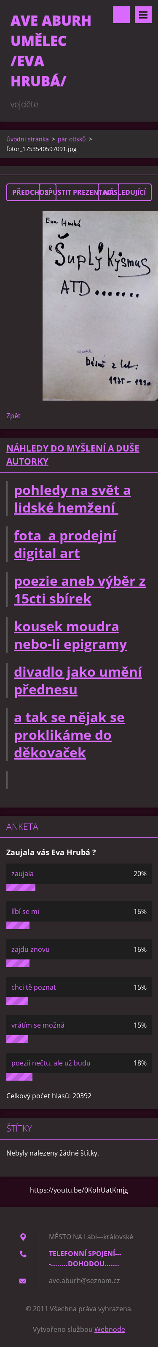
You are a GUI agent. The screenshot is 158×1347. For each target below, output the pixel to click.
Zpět (13, 415)
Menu (143, 14)
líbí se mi (25, 911)
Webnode (109, 1329)
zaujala (22, 873)
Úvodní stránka (27, 139)
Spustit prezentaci (79, 192)
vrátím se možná (37, 1025)
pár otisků (72, 139)
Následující (125, 192)
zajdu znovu (30, 949)
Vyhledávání (121, 14)
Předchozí (31, 192)
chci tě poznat (33, 987)
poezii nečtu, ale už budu (51, 1063)
